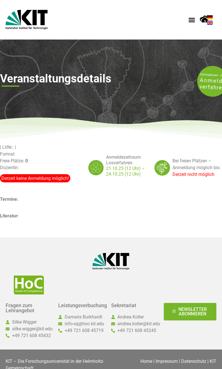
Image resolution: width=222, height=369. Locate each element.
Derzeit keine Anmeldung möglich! (35, 178)
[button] (191, 19)
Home (146, 361)
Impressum (167, 361)
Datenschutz (193, 361)
